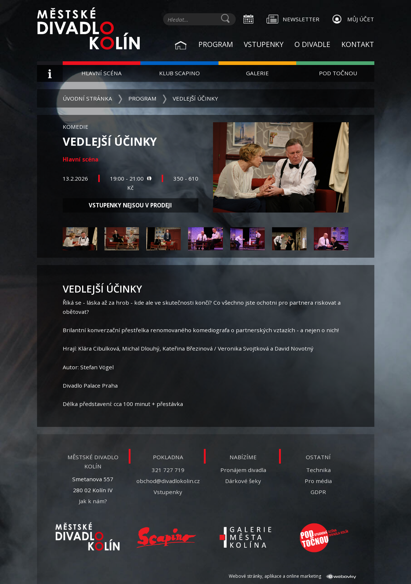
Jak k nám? (93, 501)
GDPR (318, 492)
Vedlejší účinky (195, 98)
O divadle (312, 44)
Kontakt (357, 44)
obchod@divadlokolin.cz (168, 481)
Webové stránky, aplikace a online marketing (292, 576)
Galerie (257, 73)
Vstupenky (263, 44)
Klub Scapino (179, 73)
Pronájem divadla (243, 470)
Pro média (318, 481)
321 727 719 (168, 470)
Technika (318, 470)
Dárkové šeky (243, 481)
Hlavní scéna (101, 73)
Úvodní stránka (87, 98)
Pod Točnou (338, 73)
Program (215, 44)
